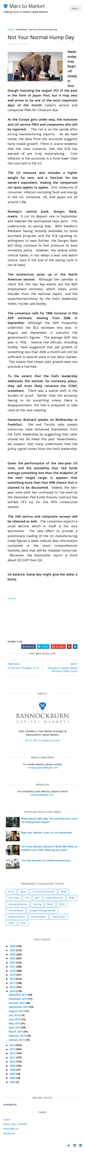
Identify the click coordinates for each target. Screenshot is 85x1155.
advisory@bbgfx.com (42, 799)
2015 (13, 996)
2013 (13, 1054)
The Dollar (14, 902)
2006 (13, 1082)
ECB (27, 902)
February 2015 (18, 1040)
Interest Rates (38, 921)
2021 (13, 971)
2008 (13, 1074)
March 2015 (16, 1036)
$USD (11, 896)
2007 (13, 1078)
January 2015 (17, 1044)
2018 (13, 983)
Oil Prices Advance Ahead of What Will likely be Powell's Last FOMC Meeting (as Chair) (50, 853)
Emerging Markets (18, 908)
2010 (13, 1066)
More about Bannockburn (42, 745)
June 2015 (15, 1024)
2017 (13, 987)
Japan (24, 896)
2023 (13, 963)
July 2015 (14, 1020)
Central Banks (16, 915)
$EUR (64, 896)
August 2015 (16, 1015)
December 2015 (18, 999)
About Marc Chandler (15, 1129)
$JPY (37, 902)
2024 (13, 959)
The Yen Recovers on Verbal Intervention (46, 865)
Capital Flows (59, 921)
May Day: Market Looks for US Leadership (47, 837)
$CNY (23, 927)
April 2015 (15, 1032)
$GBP (72, 902)
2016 (13, 992)
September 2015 (19, 1012)
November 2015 (18, 1003)
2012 (13, 1058)
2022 (13, 967)
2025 (13, 955)
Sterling (37, 908)
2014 (13, 1050)
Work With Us (11, 1133)
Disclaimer (9, 1138)
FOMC (12, 927)
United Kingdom (17, 921)
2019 (13, 979)
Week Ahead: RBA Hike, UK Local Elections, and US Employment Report (49, 825)
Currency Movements (44, 896)
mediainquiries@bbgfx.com (43, 772)
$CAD (62, 908)
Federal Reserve (54, 902)
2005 (13, 1086)
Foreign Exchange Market (42, 915)
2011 (13, 1062)
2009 (13, 1070)
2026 (13, 951)
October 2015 (17, 1007)
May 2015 (15, 1028)
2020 (13, 975)
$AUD (50, 908)
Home (11, 29)
